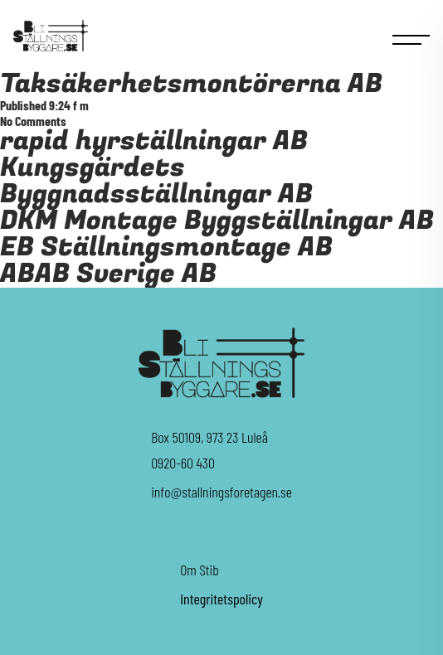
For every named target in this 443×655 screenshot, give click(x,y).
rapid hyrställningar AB (154, 141)
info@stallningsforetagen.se (221, 492)
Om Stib (199, 569)
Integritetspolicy (221, 599)
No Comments (33, 121)
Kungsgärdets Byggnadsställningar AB (156, 181)
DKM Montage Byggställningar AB (217, 220)
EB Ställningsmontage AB (166, 247)
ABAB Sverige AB (108, 274)
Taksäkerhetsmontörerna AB (191, 84)
